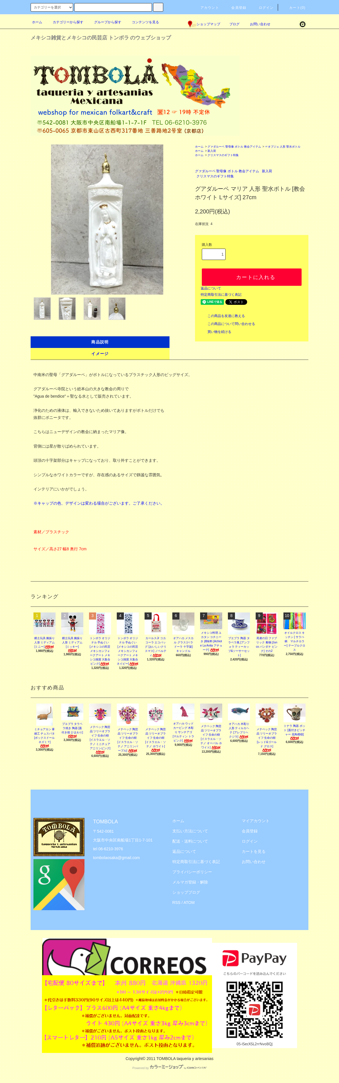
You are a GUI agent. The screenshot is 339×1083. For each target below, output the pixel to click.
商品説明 (100, 342)
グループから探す (104, 22)
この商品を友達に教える (223, 316)
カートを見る (254, 851)
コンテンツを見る (142, 22)
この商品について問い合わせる (228, 324)
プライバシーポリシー (192, 872)
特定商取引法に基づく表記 (221, 295)
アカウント (206, 8)
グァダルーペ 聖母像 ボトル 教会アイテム (234, 146)
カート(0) (294, 8)
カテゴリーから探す (64, 22)
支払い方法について (190, 831)
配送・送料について (190, 841)
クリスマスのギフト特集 (223, 155)
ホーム (37, 22)
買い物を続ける (216, 332)
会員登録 (235, 8)
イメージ (100, 353)
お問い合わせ (256, 24)
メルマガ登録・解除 (190, 882)
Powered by (169, 1068)
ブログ (234, 24)
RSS (176, 902)
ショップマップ (204, 24)
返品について (211, 288)
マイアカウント (256, 820)
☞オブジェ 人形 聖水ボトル (283, 146)
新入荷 (211, 150)
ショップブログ (186, 892)
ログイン (263, 8)
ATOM (189, 902)
